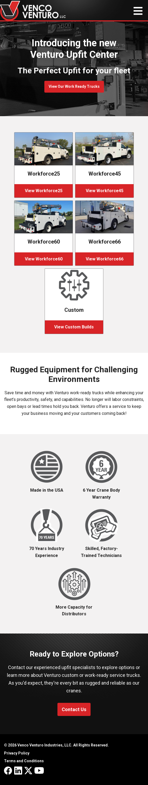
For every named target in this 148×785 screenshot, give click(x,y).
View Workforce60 (44, 258)
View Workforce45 (104, 190)
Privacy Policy (16, 753)
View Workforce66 (104, 258)
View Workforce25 (44, 190)
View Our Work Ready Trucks (74, 86)
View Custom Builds (74, 326)
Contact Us (74, 709)
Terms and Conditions (24, 761)
